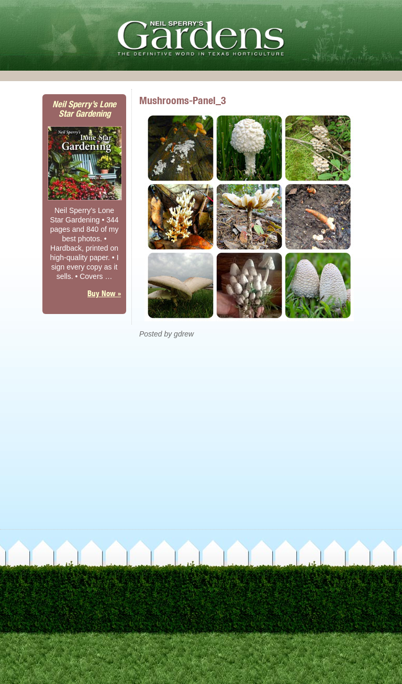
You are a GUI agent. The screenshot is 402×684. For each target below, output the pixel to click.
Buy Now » (104, 293)
